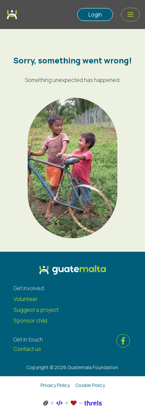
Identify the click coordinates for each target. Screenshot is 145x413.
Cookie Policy (90, 385)
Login (95, 14)
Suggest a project (36, 309)
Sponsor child (30, 320)
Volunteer (25, 299)
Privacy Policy (55, 385)
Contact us (27, 349)
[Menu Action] (130, 14)
